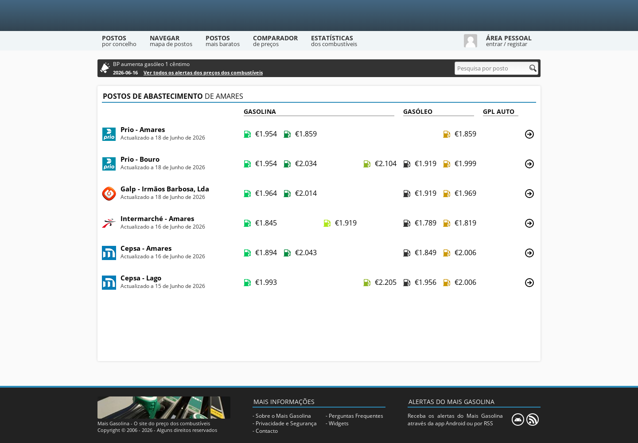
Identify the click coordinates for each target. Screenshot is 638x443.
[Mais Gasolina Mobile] (518, 419)
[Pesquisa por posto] (496, 68)
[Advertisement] (319, 329)
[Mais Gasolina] (319, 15)
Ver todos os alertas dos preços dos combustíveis (203, 72)
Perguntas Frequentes (356, 416)
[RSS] (532, 419)
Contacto (267, 431)
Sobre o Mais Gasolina (283, 416)
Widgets (339, 423)
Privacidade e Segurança (286, 423)
